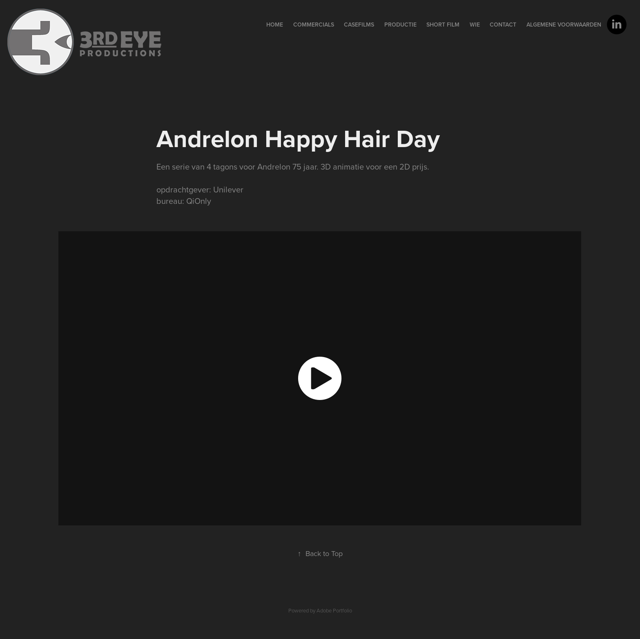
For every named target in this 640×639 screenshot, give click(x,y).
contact (503, 24)
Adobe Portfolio (334, 610)
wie (475, 24)
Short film (442, 24)
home (274, 24)
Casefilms (359, 24)
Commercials (313, 24)
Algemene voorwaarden (563, 24)
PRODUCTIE (400, 24)
